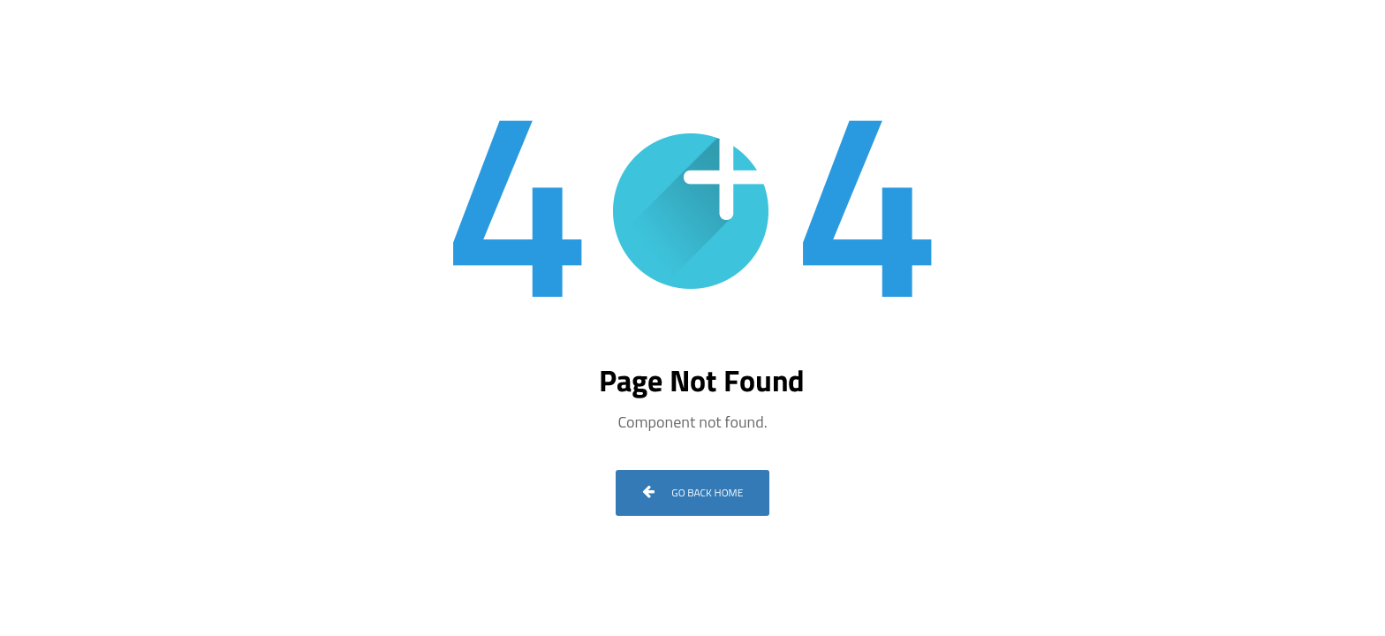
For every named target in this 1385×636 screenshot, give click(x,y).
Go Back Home (693, 492)
